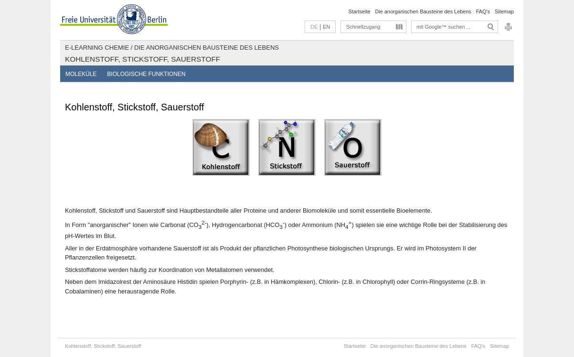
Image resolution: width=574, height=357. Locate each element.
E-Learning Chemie (97, 47)
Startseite (360, 11)
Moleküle (80, 74)
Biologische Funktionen (146, 74)
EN (326, 27)
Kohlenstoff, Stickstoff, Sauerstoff (142, 59)
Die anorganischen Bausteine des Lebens (423, 11)
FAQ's (483, 11)
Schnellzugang (363, 27)
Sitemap (504, 11)
